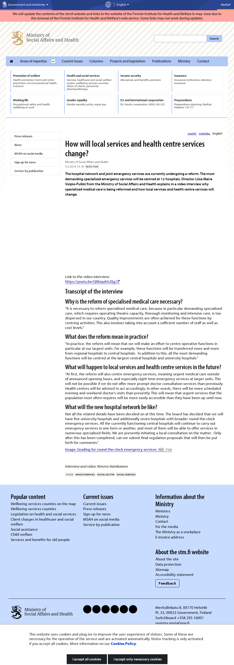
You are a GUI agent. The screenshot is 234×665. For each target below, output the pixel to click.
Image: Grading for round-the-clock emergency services (118, 449)
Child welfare (21, 534)
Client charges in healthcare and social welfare (42, 521)
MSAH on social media (28, 153)
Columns (96, 61)
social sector (105, 474)
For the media (166, 526)
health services (85, 474)
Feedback (167, 583)
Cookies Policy (123, 643)
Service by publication (28, 171)
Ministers (162, 511)
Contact (203, 61)
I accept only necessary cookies (138, 659)
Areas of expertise (33, 61)
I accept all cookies (86, 659)
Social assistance (24, 529)
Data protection (168, 564)
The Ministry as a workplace (178, 531)
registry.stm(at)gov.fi (172, 622)
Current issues (72, 61)
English (217, 133)
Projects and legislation (127, 61)
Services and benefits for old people (40, 539)
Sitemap (162, 569)
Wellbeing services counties (33, 508)
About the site (167, 558)
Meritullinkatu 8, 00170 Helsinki (181, 607)
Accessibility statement (174, 574)
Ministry (184, 61)
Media (226, 5)
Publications (161, 61)
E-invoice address (169, 537)
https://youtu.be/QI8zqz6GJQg (92, 281)
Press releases (23, 136)
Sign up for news (25, 162)
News (17, 145)
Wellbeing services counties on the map (43, 503)
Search (214, 38)
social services (126, 474)
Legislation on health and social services (43, 513)
